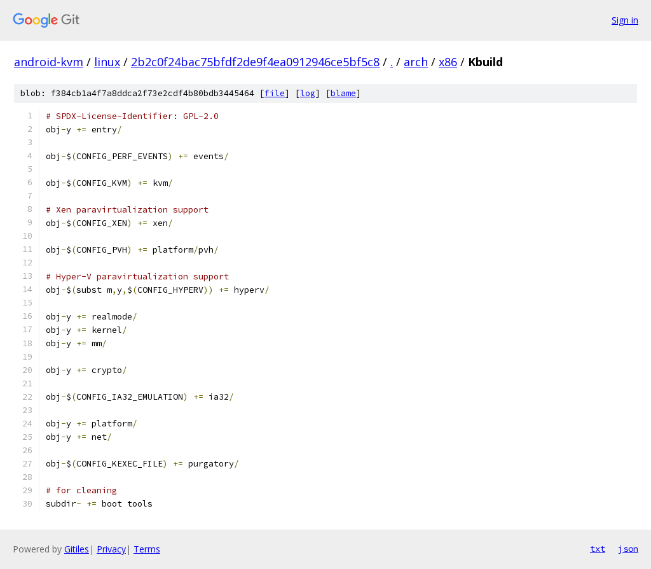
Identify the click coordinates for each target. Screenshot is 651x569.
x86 (448, 61)
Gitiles (76, 549)
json (628, 548)
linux (107, 61)
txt (597, 548)
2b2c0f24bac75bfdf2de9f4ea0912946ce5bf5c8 (255, 61)
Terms (147, 549)
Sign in (625, 20)
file (274, 93)
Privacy (111, 549)
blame (343, 93)
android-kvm (48, 61)
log (307, 93)
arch (416, 61)
